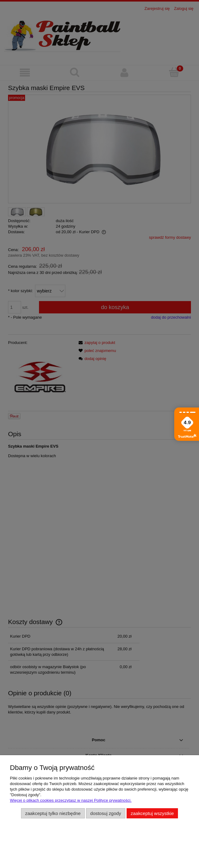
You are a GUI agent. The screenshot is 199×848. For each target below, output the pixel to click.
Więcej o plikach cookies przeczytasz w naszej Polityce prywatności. (71, 800)
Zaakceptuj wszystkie (152, 813)
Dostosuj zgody (105, 813)
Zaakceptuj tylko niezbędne (52, 813)
